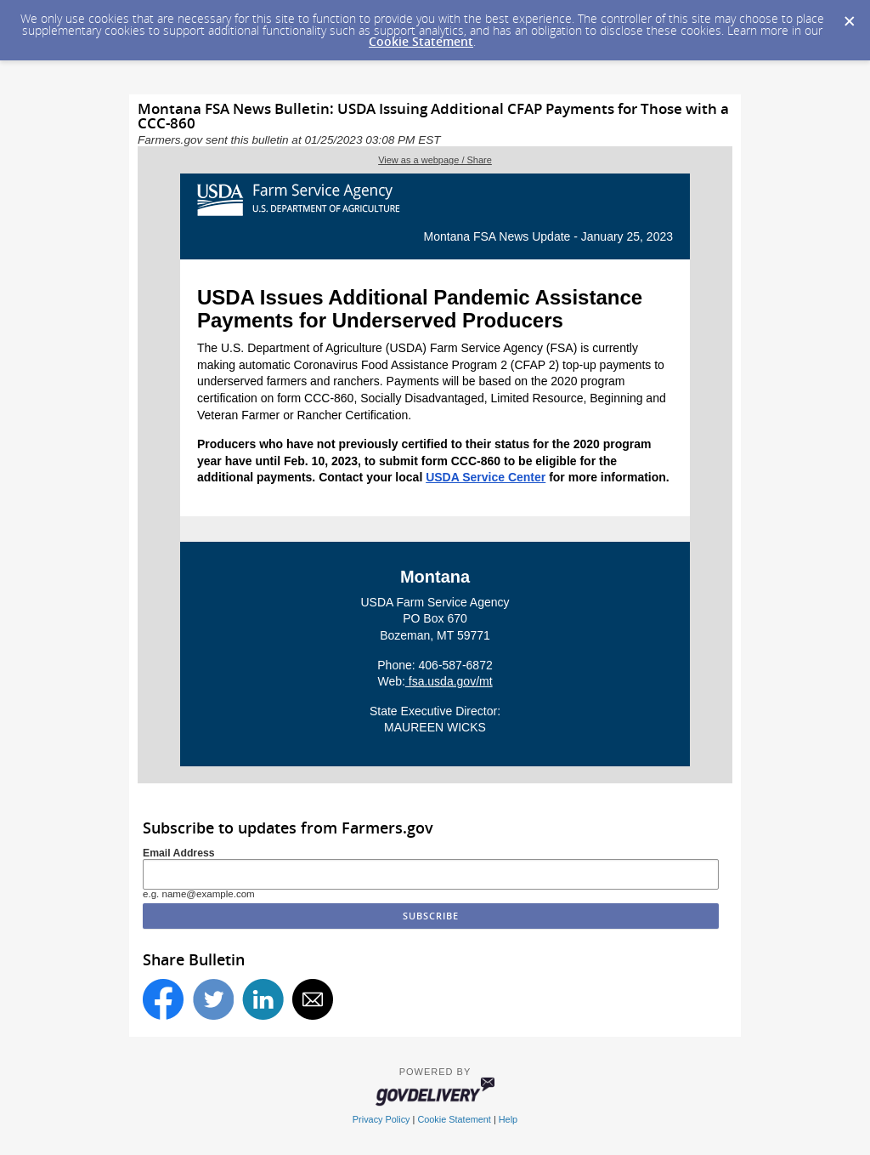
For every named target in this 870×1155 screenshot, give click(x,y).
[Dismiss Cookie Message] (849, 16)
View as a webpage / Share (435, 160)
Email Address (179, 853)
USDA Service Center (485, 477)
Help (508, 1119)
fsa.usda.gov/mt (449, 681)
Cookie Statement (421, 41)
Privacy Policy (381, 1119)
